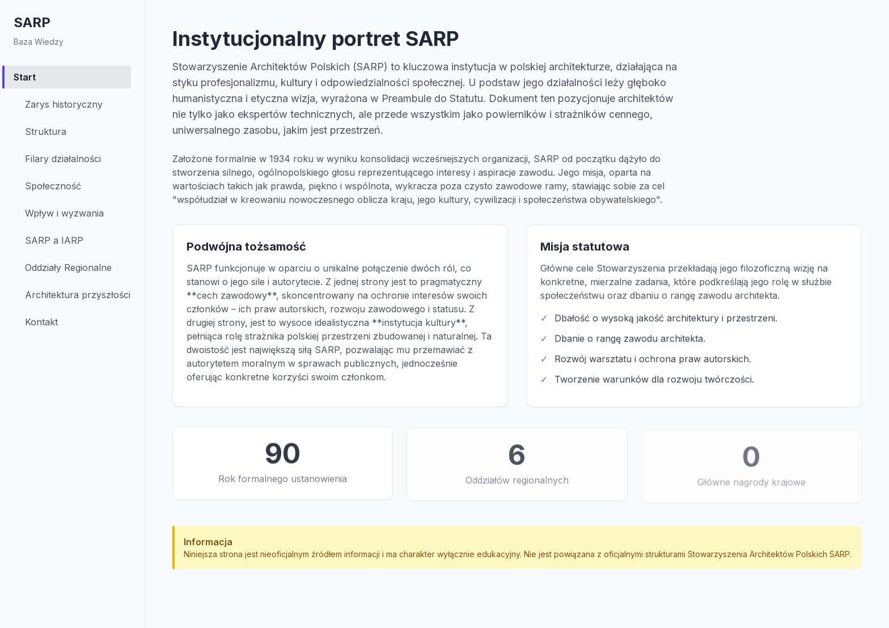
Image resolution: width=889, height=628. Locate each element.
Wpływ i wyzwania (64, 213)
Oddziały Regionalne (68, 267)
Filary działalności (63, 158)
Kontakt (41, 322)
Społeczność (53, 186)
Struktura (45, 131)
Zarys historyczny (64, 104)
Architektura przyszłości (77, 294)
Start (25, 77)
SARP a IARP (54, 240)
